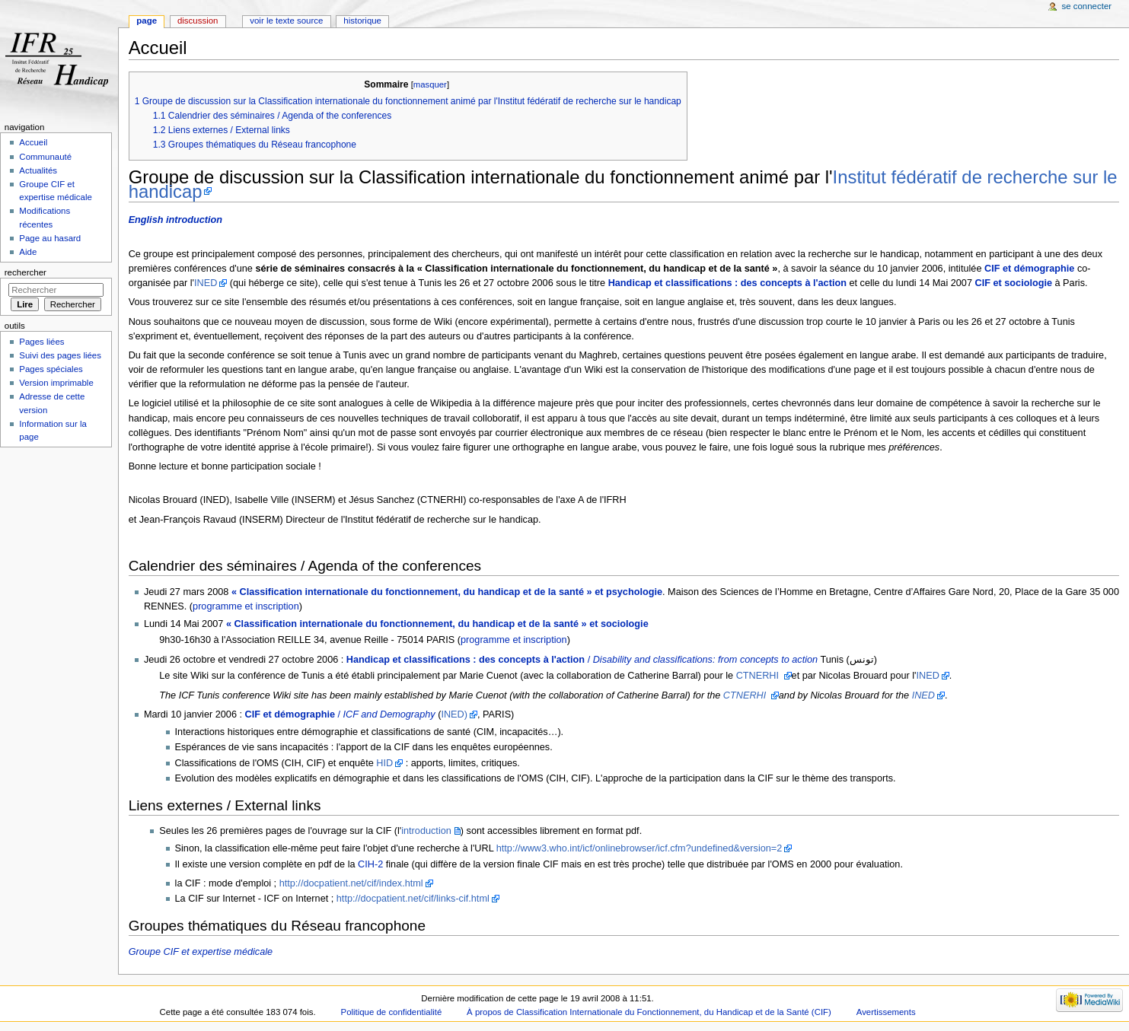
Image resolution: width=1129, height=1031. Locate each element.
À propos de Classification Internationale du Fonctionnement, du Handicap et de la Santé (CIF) (649, 1012)
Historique (362, 20)
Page (146, 20)
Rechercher (25, 272)
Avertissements (886, 1012)
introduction (426, 831)
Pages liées (41, 341)
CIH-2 (370, 864)
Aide (28, 251)
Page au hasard (50, 238)
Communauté (45, 156)
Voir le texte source (286, 20)
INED (205, 283)
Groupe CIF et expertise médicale (201, 952)
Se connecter (1087, 6)
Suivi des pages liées (60, 355)
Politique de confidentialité (391, 1012)
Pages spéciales (50, 369)
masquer (430, 84)
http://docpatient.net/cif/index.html (351, 883)
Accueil (33, 142)
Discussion (197, 20)
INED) (454, 714)
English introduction (175, 220)
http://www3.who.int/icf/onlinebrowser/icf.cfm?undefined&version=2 (639, 848)
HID (384, 763)
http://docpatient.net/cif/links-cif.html (413, 898)
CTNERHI (759, 675)
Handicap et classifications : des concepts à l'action (727, 283)
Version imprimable (56, 382)
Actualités (38, 170)
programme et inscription (246, 606)
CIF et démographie (1029, 268)
